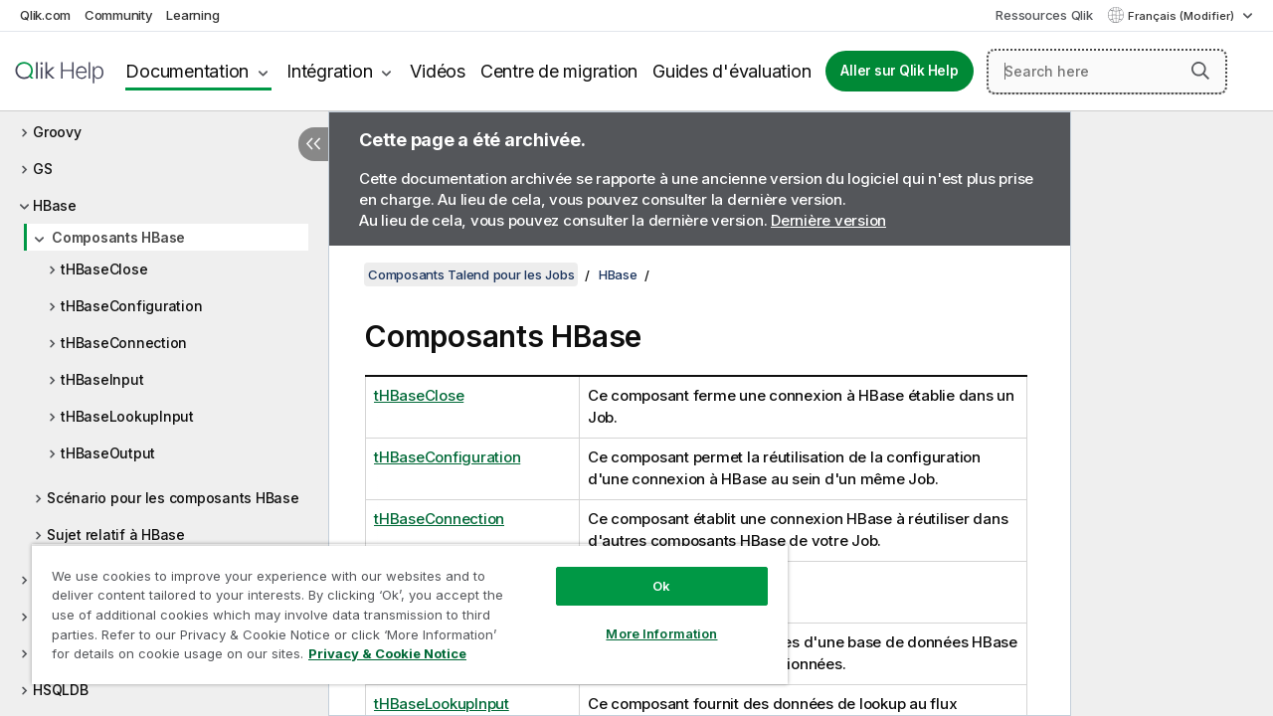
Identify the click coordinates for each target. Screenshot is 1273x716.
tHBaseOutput (108, 453)
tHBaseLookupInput (127, 416)
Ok (646, 571)
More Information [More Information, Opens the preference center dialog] (646, 618)
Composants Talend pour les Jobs (471, 274)
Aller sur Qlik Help (899, 71)
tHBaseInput (102, 379)
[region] (401, 606)
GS (43, 168)
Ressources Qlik (1044, 15)
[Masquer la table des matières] (313, 144)
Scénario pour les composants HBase (173, 497)
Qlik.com (45, 15)
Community (119, 15)
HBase (55, 205)
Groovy (57, 131)
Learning (192, 15)
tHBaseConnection (124, 342)
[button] (1200, 71)
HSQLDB (61, 689)
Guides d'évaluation (731, 71)
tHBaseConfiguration (131, 305)
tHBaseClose (104, 269)
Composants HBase (118, 237)
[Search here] (1107, 71)
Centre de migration (558, 71)
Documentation (187, 71)
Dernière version (828, 220)
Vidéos (437, 71)
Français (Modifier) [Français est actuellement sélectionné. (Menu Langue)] (1182, 16)
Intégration (329, 71)
